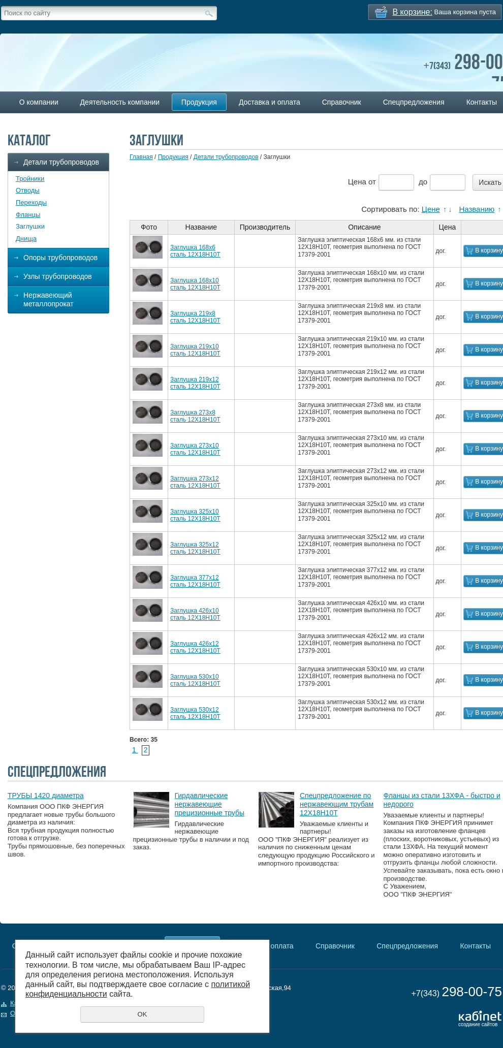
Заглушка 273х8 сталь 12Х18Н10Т (195, 416)
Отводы (28, 190)
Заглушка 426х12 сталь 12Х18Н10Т (195, 647)
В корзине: (412, 12)
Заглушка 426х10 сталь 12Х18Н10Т (195, 614)
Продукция (199, 102)
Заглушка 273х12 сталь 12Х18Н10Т (195, 482)
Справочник (341, 102)
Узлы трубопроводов (57, 276)
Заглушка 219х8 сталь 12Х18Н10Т (195, 317)
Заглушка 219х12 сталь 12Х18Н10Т (195, 383)
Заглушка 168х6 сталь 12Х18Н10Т (195, 251)
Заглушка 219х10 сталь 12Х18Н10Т (195, 350)
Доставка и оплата (269, 102)
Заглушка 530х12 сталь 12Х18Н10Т (195, 713)
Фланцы (28, 214)
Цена (357, 181)
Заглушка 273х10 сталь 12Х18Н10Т (195, 449)
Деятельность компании (120, 102)
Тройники (30, 178)
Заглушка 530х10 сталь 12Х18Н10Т (195, 680)
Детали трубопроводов (61, 162)
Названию (476, 209)
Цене (431, 209)
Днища (26, 238)
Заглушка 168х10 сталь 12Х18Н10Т (195, 284)
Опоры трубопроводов (60, 257)
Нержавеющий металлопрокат (48, 299)
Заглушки (30, 226)
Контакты (475, 946)
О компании (38, 102)
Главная (141, 157)
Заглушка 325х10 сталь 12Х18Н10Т (195, 515)
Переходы (31, 202)
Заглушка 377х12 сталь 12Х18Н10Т (195, 581)
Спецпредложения (414, 102)
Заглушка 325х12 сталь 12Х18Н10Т (195, 548)
